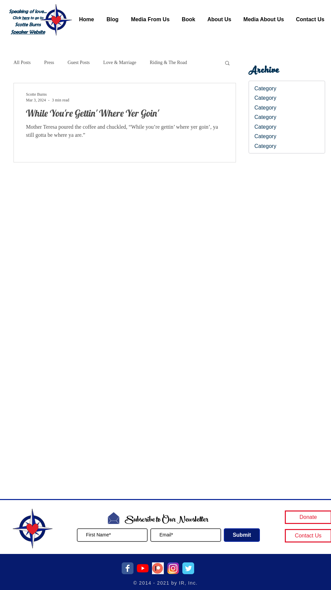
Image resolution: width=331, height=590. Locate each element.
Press (49, 62)
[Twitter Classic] (188, 568)
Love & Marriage (119, 62)
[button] (227, 63)
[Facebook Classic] (127, 568)
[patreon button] (158, 568)
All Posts (22, 62)
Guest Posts (79, 62)
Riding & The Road (168, 62)
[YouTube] (143, 568)
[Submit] (242, 535)
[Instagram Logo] (173, 568)
